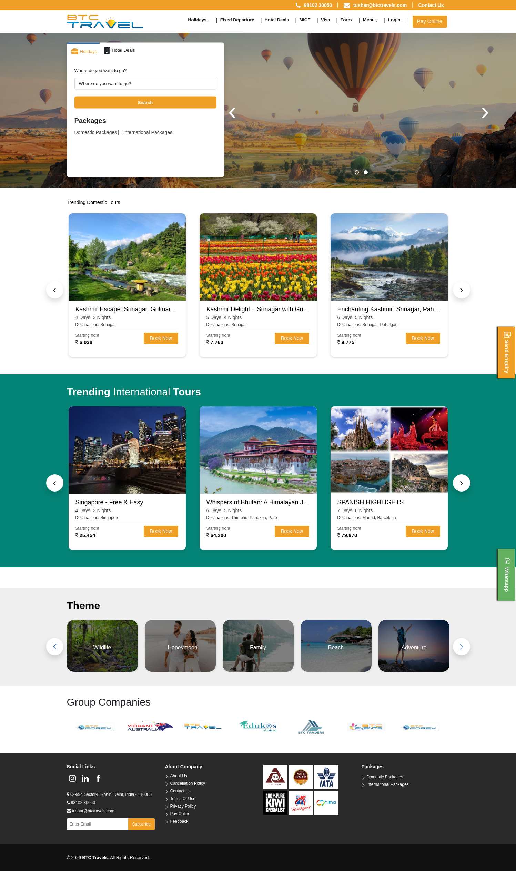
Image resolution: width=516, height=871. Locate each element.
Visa (325, 19)
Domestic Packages (95, 132)
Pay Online (429, 21)
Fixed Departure (237, 19)
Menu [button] (369, 19)
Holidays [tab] (84, 51)
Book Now (161, 338)
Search (145, 102)
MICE (305, 19)
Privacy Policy (183, 806)
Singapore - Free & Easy (109, 502)
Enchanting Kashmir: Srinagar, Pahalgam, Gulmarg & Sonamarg (389, 309)
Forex (346, 19)
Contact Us (431, 5)
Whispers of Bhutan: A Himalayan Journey (258, 502)
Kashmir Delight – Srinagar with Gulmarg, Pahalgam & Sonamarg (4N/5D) (258, 309)
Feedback (179, 821)
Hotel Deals (277, 19)
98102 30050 (81, 802)
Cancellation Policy (187, 783)
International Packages (147, 132)
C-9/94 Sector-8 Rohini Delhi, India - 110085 (109, 794)
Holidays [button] (197, 19)
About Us (178, 775)
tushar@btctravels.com (380, 5)
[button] (357, 172)
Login (394, 19)
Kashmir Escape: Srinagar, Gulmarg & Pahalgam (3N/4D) (127, 309)
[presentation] (232, 111)
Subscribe (141, 824)
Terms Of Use (182, 798)
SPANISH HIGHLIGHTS (370, 502)
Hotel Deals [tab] (119, 50)
